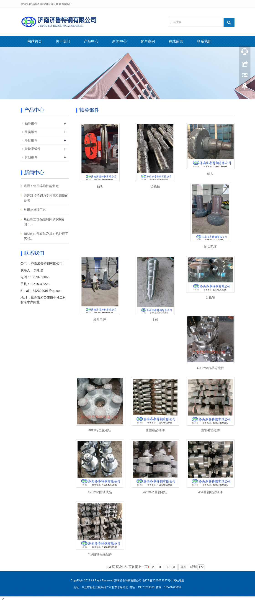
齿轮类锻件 (33, 149)
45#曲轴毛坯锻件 (100, 554)
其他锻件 (31, 157)
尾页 (184, 567)
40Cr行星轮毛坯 (99, 430)
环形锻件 (31, 140)
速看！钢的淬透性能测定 (41, 186)
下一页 (170, 567)
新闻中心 (119, 41)
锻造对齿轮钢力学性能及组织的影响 (46, 198)
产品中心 (91, 41)
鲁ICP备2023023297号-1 (157, 580)
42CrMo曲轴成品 (100, 492)
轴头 (100, 186)
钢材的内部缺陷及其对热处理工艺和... (46, 236)
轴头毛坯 (210, 247)
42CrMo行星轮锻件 (210, 368)
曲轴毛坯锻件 (210, 430)
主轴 (155, 319)
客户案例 (147, 41)
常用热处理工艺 (35, 210)
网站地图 (178, 580)
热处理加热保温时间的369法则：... (44, 222)
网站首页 (34, 41)
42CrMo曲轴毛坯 (155, 492)
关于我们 (63, 41)
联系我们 (204, 41)
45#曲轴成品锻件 (210, 492)
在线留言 (176, 41)
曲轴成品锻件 (155, 430)
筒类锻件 (31, 132)
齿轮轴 (155, 186)
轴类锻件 (31, 123)
